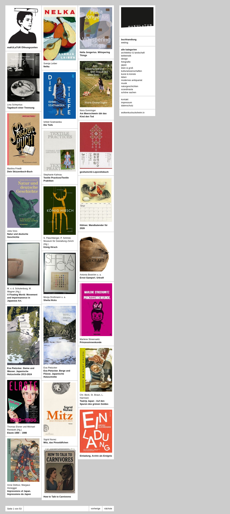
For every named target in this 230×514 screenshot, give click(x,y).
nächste (108, 508)
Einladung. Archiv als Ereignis (96, 456)
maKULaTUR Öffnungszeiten (22, 47)
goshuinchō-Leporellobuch (94, 172)
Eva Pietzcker (50, 367)
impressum (126, 102)
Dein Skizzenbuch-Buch (20, 171)
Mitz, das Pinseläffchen (55, 442)
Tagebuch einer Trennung (20, 108)
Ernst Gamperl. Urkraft (92, 278)
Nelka (46, 66)
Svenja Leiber (50, 63)
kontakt (124, 99)
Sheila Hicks (50, 300)
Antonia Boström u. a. (90, 274)
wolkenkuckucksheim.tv (132, 112)
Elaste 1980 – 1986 (17, 433)
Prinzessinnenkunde (91, 342)
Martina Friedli (14, 168)
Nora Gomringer (88, 110)
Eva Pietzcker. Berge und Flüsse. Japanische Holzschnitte (56, 374)
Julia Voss (12, 231)
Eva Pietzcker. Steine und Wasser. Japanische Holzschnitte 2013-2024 (20, 371)
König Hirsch (50, 247)
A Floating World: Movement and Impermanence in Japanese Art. (22, 297)
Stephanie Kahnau (52, 174)
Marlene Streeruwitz (90, 339)
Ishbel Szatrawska (52, 122)
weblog (124, 42)
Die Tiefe (48, 125)
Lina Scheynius (14, 104)
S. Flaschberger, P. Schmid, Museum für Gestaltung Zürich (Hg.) (58, 241)
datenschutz (127, 105)
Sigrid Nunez (49, 439)
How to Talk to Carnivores (57, 496)
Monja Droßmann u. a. (54, 297)
